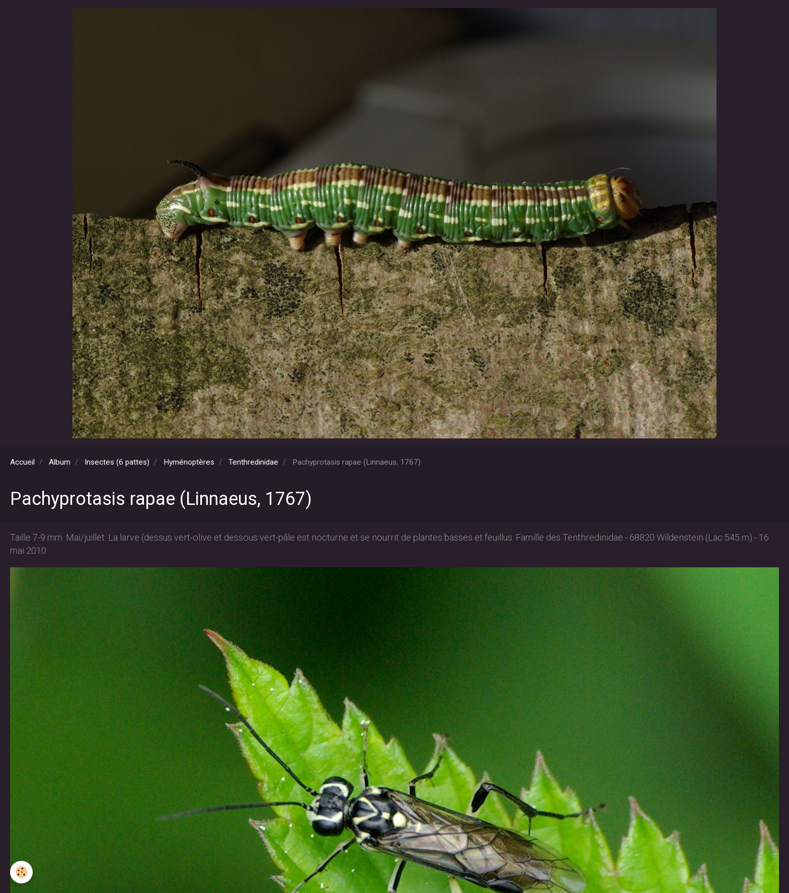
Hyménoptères (189, 462)
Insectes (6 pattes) (117, 462)
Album (59, 462)
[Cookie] (21, 872)
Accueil (22, 462)
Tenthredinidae (253, 462)
